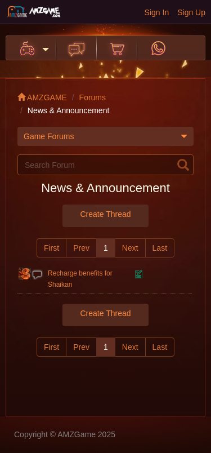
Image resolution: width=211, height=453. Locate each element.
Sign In (157, 12)
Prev (81, 247)
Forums (92, 97)
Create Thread (105, 214)
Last (159, 247)
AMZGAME (42, 97)
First (51, 247)
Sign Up (191, 12)
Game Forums (105, 136)
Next (130, 247)
